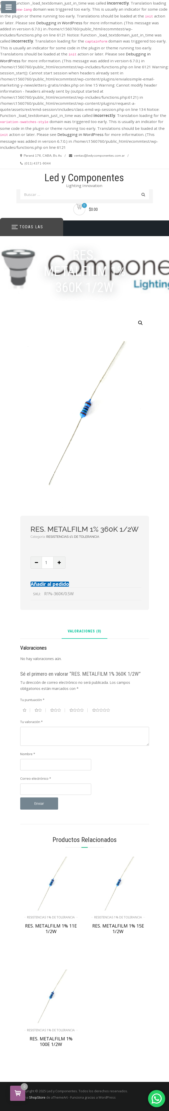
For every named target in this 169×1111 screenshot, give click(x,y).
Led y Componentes (84, 178)
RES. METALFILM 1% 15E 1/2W (118, 928)
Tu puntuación (32, 699)
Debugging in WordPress (59, 22)
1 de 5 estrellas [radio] (26, 710)
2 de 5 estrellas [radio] (40, 710)
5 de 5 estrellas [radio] (103, 710)
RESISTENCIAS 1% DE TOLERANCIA (72, 537)
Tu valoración (31, 721)
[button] (140, 322)
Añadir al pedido (50, 584)
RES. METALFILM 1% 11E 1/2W (51, 928)
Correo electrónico (35, 778)
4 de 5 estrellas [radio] (78, 710)
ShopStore (37, 1097)
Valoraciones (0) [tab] (84, 631)
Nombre (27, 754)
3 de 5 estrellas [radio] (57, 710)
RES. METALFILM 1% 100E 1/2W (51, 1041)
